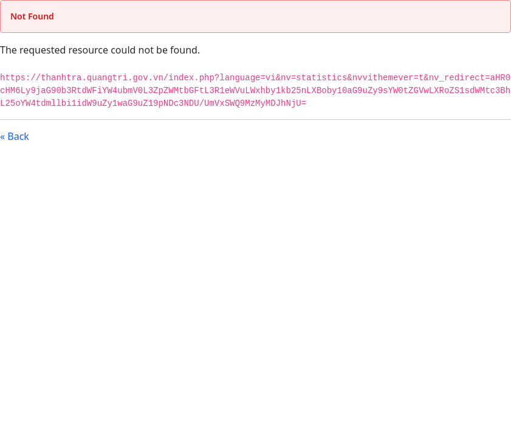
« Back (14, 136)
